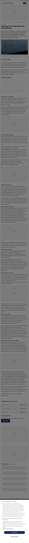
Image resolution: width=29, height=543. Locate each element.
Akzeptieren (14, 532)
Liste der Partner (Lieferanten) (7, 528)
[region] (14, 521)
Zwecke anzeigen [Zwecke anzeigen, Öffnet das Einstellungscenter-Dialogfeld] (14, 536)
